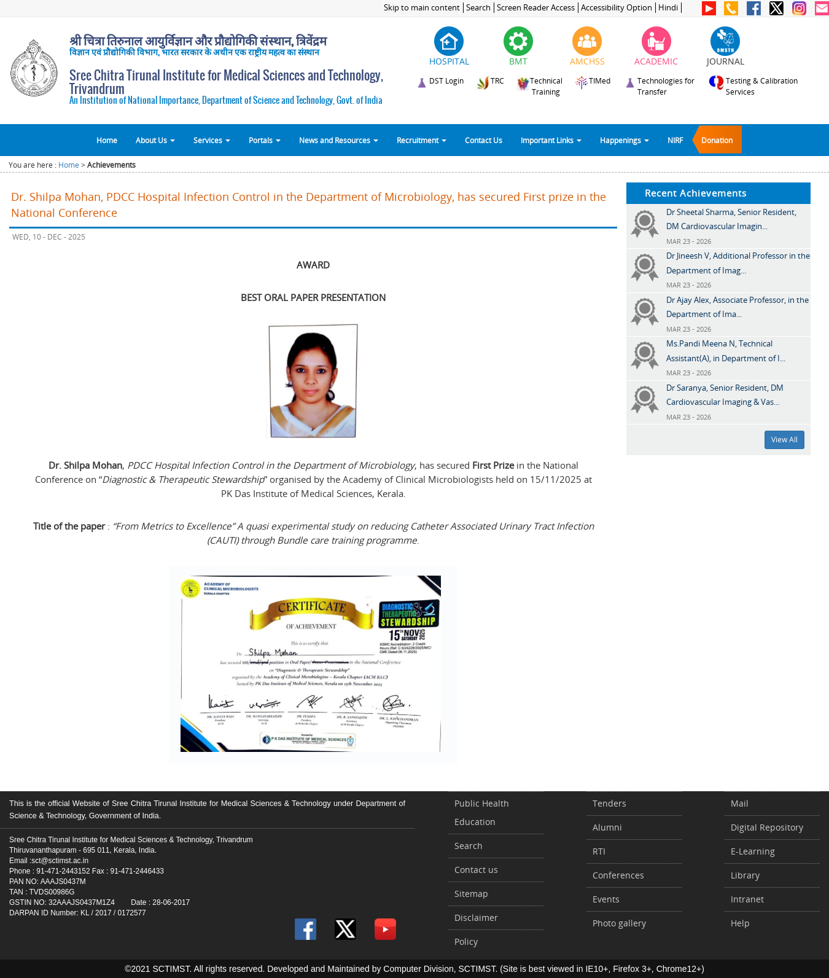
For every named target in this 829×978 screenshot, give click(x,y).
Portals (265, 140)
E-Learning (753, 851)
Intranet (747, 899)
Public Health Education (481, 812)
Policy (466, 941)
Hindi (668, 7)
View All (784, 439)
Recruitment (421, 140)
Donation (717, 140)
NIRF (675, 140)
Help (740, 923)
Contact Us (483, 140)
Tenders (609, 803)
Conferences (618, 875)
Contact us (476, 869)
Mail (740, 803)
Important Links (551, 140)
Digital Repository (767, 827)
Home (106, 140)
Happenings (624, 140)
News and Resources (338, 140)
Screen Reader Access (536, 7)
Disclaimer (476, 917)
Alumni (607, 827)
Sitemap (471, 893)
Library (745, 875)
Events (606, 899)
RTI (599, 851)
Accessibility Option (616, 7)
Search (478, 7)
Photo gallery (619, 923)
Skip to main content (422, 7)
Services (211, 140)
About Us (155, 140)
